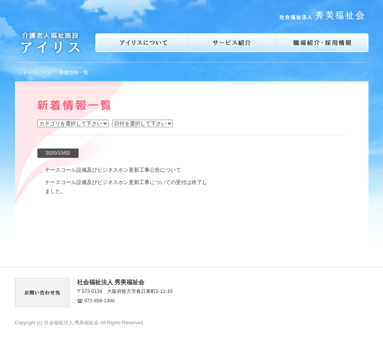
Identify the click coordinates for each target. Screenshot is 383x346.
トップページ (37, 72)
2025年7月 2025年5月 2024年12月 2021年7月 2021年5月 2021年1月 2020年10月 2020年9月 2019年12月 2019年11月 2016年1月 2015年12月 (142, 123)
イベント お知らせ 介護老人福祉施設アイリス (72, 123)
